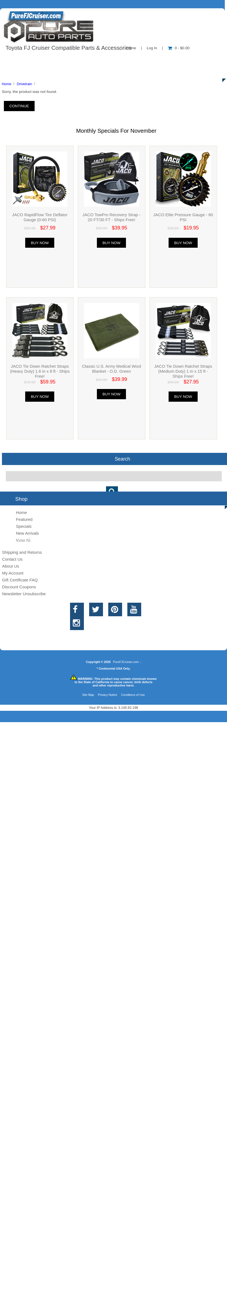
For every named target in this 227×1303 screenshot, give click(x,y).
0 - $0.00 (179, 48)
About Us (55, 59)
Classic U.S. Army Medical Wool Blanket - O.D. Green (111, 369)
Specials (24, 526)
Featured (24, 519)
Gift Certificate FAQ (20, 580)
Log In (152, 48)
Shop (21, 59)
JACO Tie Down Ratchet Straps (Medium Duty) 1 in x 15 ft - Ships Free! (183, 371)
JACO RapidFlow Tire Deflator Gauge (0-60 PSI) (40, 217)
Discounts (54, 72)
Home (6, 84)
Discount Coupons (19, 586)
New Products (185, 59)
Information (96, 59)
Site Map (88, 694)
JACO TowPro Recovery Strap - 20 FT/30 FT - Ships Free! (111, 217)
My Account (12, 573)
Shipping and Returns (22, 552)
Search (122, 459)
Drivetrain (24, 84)
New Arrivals (27, 533)
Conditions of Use (133, 694)
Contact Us (139, 59)
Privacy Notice (107, 694)
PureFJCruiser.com (126, 662)
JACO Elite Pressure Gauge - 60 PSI (183, 217)
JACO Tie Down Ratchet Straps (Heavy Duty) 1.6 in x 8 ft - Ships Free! (39, 371)
